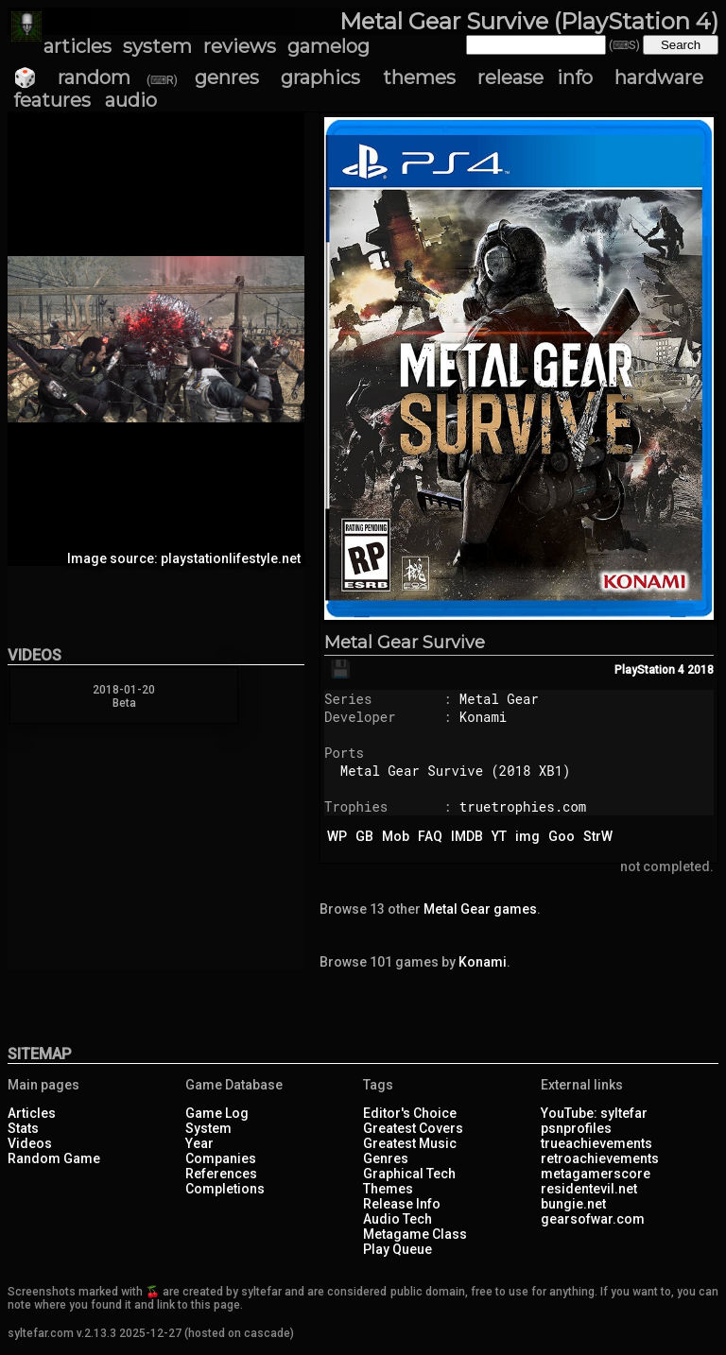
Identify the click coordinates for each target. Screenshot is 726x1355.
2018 (700, 670)
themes (419, 77)
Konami (483, 717)
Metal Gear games (480, 909)
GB (364, 836)
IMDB (467, 836)
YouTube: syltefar (594, 1113)
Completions (225, 1188)
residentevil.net (589, 1188)
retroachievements (600, 1158)
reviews (239, 46)
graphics (320, 77)
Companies (220, 1158)
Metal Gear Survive (404, 642)
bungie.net (573, 1203)
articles (77, 46)
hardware (658, 77)
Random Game (54, 1158)
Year (199, 1143)
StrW (598, 836)
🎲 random (71, 77)
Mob (395, 836)
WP (337, 836)
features (52, 100)
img (527, 836)
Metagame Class (415, 1234)
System (208, 1128)
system (157, 46)
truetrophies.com (522, 806)
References (221, 1173)
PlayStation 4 (649, 670)
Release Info (402, 1203)
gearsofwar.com (593, 1218)
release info (534, 77)
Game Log (217, 1113)
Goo (561, 836)
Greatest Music (410, 1143)
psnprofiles (576, 1128)
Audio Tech (397, 1218)
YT (499, 836)
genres (227, 77)
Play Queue (397, 1249)
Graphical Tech (409, 1173)
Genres (385, 1158)
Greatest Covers (413, 1128)
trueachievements (596, 1143)
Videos (30, 1143)
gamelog (328, 46)
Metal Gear (499, 699)
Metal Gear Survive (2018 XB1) (455, 771)
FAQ (430, 836)
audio (131, 100)
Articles (32, 1113)
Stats (23, 1128)
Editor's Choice (410, 1113)
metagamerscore (595, 1173)
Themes (388, 1188)
